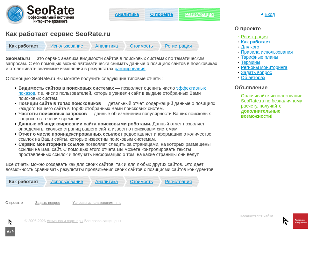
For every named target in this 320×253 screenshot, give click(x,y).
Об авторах (253, 77)
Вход (270, 14)
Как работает (255, 41)
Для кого (250, 46)
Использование (66, 45)
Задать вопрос (256, 72)
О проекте (161, 14)
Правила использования (267, 52)
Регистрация (199, 14)
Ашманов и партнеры (65, 221)
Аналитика (127, 14)
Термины (250, 62)
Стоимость (141, 45)
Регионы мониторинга (264, 67)
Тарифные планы (259, 57)
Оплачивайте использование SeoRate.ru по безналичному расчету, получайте (271, 106)
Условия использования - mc (97, 203)
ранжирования (130, 68)
